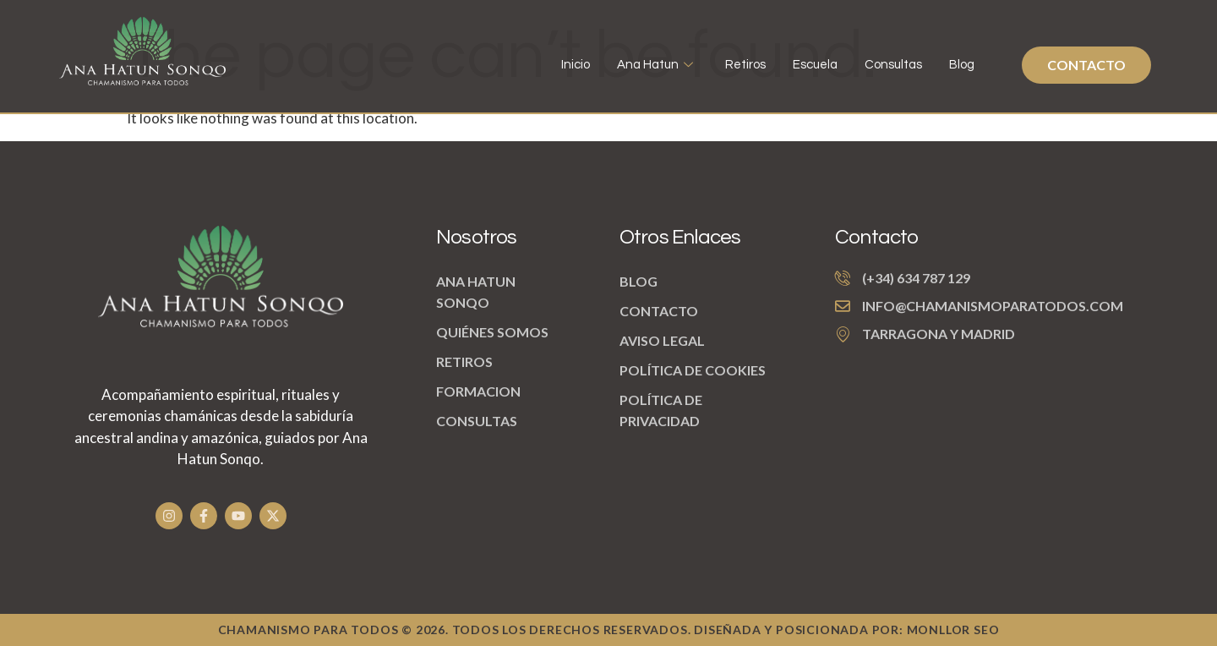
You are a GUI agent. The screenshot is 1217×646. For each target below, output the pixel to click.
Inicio (575, 64)
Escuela (815, 64)
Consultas (893, 64)
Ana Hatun (655, 64)
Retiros (745, 64)
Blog (961, 64)
